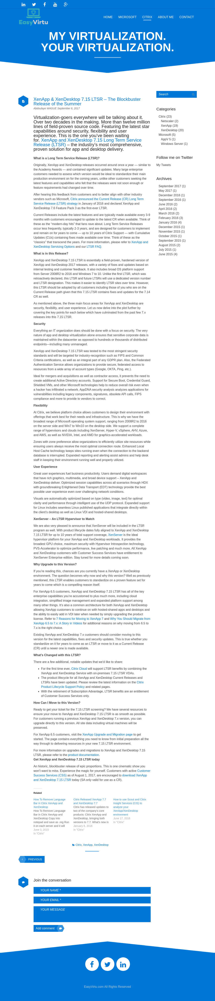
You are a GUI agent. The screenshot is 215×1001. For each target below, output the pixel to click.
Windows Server (172, 142)
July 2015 (165, 248)
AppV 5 (166, 137)
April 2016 (165, 207)
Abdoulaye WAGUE (45, 106)
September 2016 (170, 198)
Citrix (147, 15)
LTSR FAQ (94, 245)
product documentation (83, 753)
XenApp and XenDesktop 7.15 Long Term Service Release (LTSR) (88, 140)
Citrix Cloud (79, 667)
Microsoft (127, 15)
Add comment (49, 926)
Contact (186, 15)
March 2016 (167, 211)
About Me (166, 15)
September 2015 (170, 239)
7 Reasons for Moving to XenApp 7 (79, 617)
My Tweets (163, 163)
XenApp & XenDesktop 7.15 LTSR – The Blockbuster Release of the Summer (87, 100)
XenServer (115, 533)
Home (108, 15)
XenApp (88, 843)
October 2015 (168, 234)
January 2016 (168, 220)
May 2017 (165, 189)
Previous (31, 857)
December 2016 (169, 193)
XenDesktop (101, 843)
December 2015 (169, 225)
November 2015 (169, 229)
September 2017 (170, 184)
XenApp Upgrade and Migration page (107, 732)
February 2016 (168, 216)
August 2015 (167, 243)
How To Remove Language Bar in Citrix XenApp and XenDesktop (50, 801)
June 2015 (166, 252)
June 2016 (166, 202)
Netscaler (167, 119)
